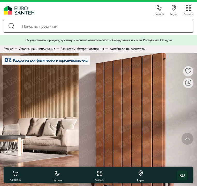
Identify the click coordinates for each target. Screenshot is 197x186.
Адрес (174, 10)
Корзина (15, 175)
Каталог (188, 13)
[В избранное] (188, 71)
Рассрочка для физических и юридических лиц (46, 60)
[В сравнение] (188, 83)
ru (182, 175)
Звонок (159, 10)
